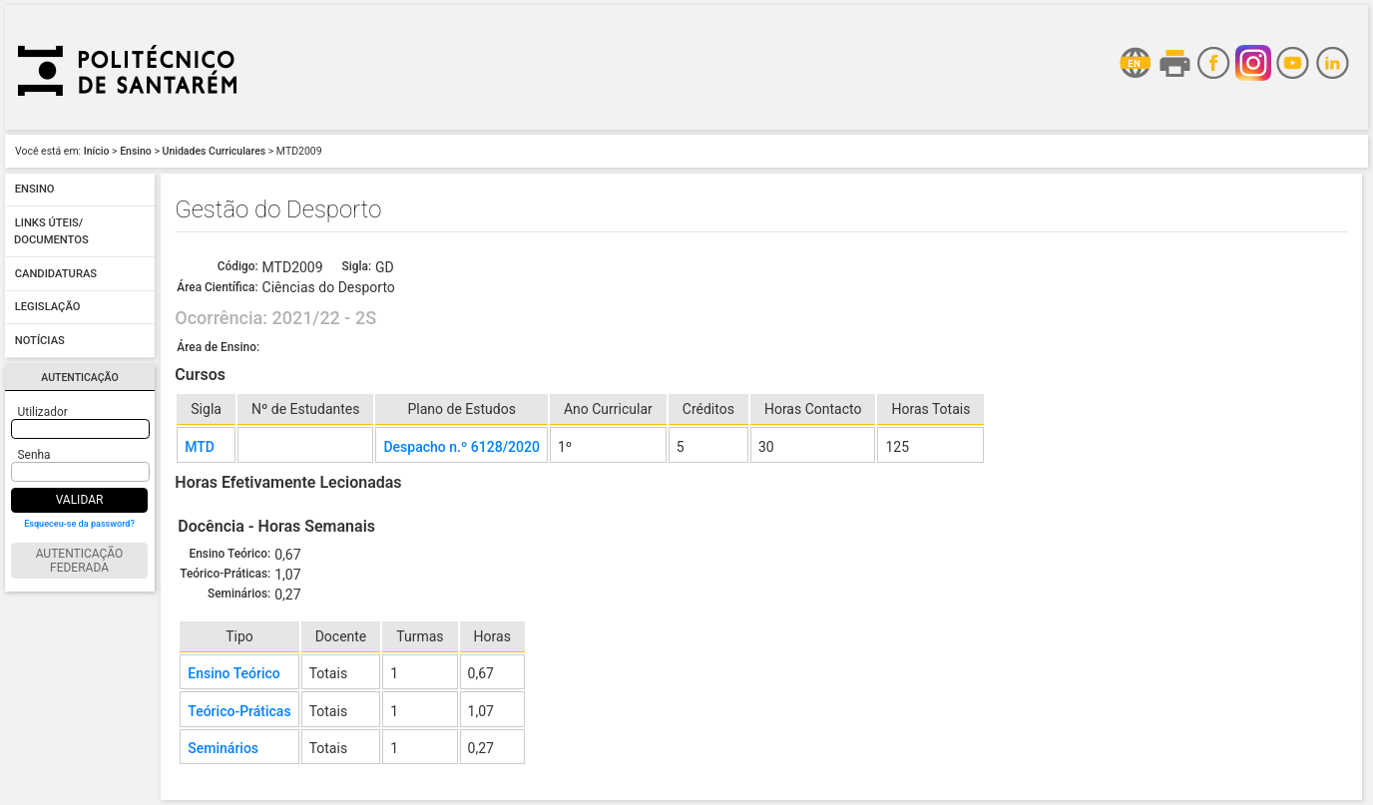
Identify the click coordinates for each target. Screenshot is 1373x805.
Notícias (40, 340)
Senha (34, 455)
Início (97, 151)
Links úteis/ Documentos (51, 231)
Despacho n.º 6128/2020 (461, 447)
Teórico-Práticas (239, 711)
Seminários (223, 748)
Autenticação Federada (80, 561)
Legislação (48, 307)
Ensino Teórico (233, 673)
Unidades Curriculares (214, 151)
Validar (80, 500)
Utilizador (43, 412)
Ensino (136, 151)
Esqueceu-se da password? (79, 524)
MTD (200, 447)
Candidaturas (56, 273)
